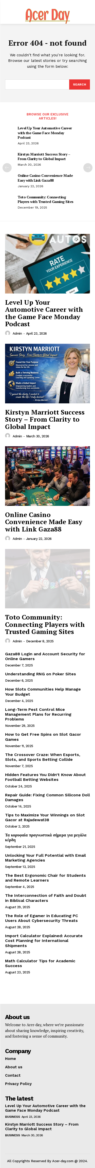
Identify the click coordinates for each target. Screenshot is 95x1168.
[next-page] (87, 167)
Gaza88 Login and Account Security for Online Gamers (45, 656)
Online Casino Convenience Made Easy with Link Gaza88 (45, 177)
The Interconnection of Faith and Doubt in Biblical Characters (45, 898)
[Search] (79, 84)
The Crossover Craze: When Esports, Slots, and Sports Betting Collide (42, 757)
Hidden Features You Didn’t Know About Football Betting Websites (45, 777)
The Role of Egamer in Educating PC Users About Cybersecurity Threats (41, 918)
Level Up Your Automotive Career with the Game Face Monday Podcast (45, 133)
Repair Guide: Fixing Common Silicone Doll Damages (47, 797)
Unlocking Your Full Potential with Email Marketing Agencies (45, 858)
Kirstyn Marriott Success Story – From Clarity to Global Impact (44, 156)
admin (17, 333)
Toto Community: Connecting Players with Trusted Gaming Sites (45, 199)
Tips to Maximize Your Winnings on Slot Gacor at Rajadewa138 (45, 817)
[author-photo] (8, 333)
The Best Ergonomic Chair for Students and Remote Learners (45, 878)
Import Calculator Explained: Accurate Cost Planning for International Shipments (44, 940)
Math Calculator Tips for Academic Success (40, 963)
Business (12, 1117)
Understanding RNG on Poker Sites (40, 674)
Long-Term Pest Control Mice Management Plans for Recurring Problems (38, 714)
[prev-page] (7, 167)
